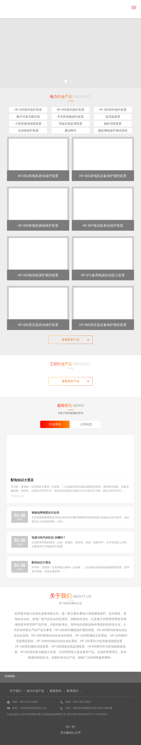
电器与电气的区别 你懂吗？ (48, 537)
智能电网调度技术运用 (45, 512)
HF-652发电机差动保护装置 (38, 175)
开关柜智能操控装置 (70, 116)
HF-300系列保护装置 (112, 109)
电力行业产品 (35, 690)
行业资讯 (55, 424)
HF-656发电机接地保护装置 (38, 225)
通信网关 (70, 130)
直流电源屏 (112, 116)
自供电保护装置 (28, 130)
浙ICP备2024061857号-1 (81, 714)
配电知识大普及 (22, 480)
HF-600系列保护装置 (70, 109)
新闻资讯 (55, 690)
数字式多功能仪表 (28, 116)
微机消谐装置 (113, 123)
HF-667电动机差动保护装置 (102, 225)
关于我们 (15, 690)
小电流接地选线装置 (28, 123)
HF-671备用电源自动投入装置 (103, 275)
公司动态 (86, 424)
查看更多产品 (75, 339)
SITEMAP (101, 714)
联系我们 (72, 690)
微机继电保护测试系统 (112, 130)
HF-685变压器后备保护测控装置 (102, 324)
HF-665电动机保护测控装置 (38, 275)
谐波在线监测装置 (70, 123)
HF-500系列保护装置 (28, 109)
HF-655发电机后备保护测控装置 (102, 175)
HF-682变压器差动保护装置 (38, 324)
